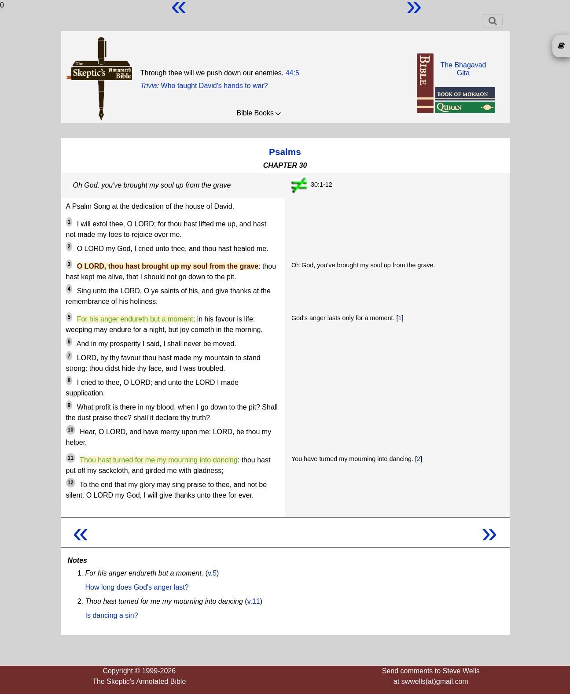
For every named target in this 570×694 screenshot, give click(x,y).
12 (71, 483)
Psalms (285, 152)
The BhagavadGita (463, 69)
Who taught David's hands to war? (214, 85)
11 (71, 458)
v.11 (253, 601)
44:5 (292, 73)
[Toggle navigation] (493, 20)
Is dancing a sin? (111, 615)
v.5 (212, 573)
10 (71, 430)
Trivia (148, 85)
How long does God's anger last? (137, 587)
